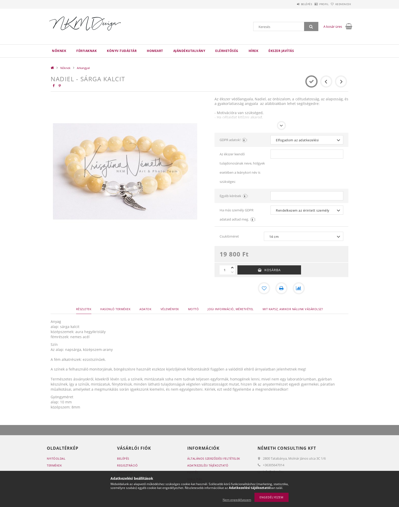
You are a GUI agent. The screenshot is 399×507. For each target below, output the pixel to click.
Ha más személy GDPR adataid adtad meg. (238, 216)
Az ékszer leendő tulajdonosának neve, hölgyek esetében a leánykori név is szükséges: (242, 168)
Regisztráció (127, 465)
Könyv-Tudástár (122, 51)
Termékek (54, 465)
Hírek (254, 51)
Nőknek (59, 51)
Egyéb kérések (234, 195)
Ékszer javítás (281, 51)
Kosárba (272, 270)
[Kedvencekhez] (264, 288)
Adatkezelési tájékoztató (207, 465)
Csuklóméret (229, 236)
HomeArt (155, 51)
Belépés (293, 4)
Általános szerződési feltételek (213, 458)
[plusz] (232, 267)
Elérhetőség (226, 51)
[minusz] (232, 272)
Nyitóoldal (56, 458)
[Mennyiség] (225, 270)
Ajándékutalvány (189, 51)
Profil (316, 4)
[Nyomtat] (281, 288)
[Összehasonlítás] (299, 288)
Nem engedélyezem (237, 500)
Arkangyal (83, 68)
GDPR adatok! (233, 139)
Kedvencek (341, 4)
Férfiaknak (86, 51)
